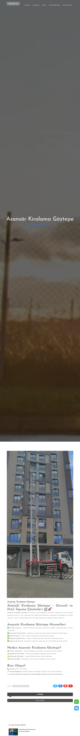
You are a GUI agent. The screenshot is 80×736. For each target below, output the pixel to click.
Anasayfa (27, 5)
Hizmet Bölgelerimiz (54, 5)
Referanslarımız (67, 5)
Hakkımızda (36, 5)
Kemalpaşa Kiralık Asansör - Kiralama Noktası (27, 730)
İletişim (44, 5)
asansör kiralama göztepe (40, 224)
